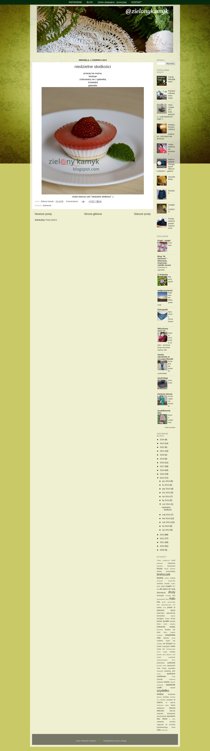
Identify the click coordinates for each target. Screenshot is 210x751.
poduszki (171, 663)
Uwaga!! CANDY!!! (171, 208)
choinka (160, 583)
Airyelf (99, 741)
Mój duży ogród (170, 279)
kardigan (160, 618)
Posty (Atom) (51, 220)
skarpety (167, 671)
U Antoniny (163, 274)
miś (158, 637)
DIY (174, 586)
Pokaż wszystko (170, 427)
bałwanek (171, 563)
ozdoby (172, 652)
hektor (159, 607)
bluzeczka (171, 566)
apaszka (160, 563)
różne (164, 668)
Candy (172, 578)
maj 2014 (166, 515)
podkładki (172, 657)
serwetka (171, 668)
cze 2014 (166, 504)
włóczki (172, 711)
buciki (167, 578)
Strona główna (93, 213)
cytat (163, 586)
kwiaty (172, 627)
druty (171, 592)
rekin (164, 665)
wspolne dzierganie (166, 713)
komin (159, 621)
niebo (172, 646)
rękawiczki (171, 665)
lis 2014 (166, 485)
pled (164, 654)
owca (158, 652)
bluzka (160, 568)
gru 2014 (166, 481)
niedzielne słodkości (93, 66)
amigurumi (166, 560)
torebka (166, 697)
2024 (162, 439)
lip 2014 (166, 500)
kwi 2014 (166, 518)
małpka (172, 632)
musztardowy (171, 178)
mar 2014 (166, 522)
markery (160, 635)
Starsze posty (142, 213)
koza (158, 624)
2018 (162, 462)
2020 (162, 455)
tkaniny (159, 697)
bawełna (160, 566)
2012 (162, 538)
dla (158, 589)
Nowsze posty (43, 213)
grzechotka (171, 602)
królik (165, 624)
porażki (159, 665)
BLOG (90, 2)
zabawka (160, 722)
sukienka (172, 679)
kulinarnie (47, 205)
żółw (159, 730)
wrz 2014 (166, 492)
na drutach (167, 643)
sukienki (160, 682)
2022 (162, 447)
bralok (159, 571)
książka (172, 624)
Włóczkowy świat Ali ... (163, 330)
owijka (165, 652)
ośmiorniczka (170, 649)
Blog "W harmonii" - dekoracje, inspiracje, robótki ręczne (164, 260)
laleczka (160, 629)
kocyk (173, 618)
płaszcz (169, 654)
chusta (167, 583)
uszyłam (169, 700)
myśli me (170, 641)
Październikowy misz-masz (171, 94)
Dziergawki (163, 309)
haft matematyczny (164, 605)
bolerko (172, 569)
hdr (174, 605)
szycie (172, 688)
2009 (162, 550)
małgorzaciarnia (165, 290)
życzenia (164, 730)
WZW (164, 719)
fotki (172, 598)
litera (165, 632)
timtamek (171, 694)
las (174, 630)
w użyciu (170, 702)
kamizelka (161, 616)
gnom (164, 602)
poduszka (160, 663)
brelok (160, 577)
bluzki (166, 569)
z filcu (172, 719)
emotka (168, 595)
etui (173, 595)
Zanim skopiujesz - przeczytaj (112, 2)
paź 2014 (166, 489)
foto (158, 602)
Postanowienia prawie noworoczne (171, 223)
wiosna (172, 708)
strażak (160, 679)
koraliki (166, 621)
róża (158, 668)
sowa (158, 674)
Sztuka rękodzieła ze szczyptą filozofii (165, 357)
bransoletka (170, 571)
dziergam (160, 595)
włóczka (160, 711)
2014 (162, 478)
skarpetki (160, 671)
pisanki (159, 654)
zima (173, 727)
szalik (159, 687)
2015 (162, 474)
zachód (172, 722)
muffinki (160, 641)
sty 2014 (166, 530)
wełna (173, 705)
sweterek (170, 684)
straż (173, 676)
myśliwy (159, 643)
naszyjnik (166, 646)
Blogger (130, 741)
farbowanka (161, 599)
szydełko (163, 690)
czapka (168, 586)
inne (164, 607)
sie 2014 (166, 496)
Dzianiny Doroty (165, 394)
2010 (162, 546)
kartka (167, 618)
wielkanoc (161, 708)
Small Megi (163, 378)
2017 (162, 466)
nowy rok (161, 649)
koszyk (172, 621)
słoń (173, 671)
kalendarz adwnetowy (166, 613)
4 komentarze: (72, 201)
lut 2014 (166, 526)
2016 (162, 470)
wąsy (167, 705)
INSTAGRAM (75, 2)
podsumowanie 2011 (166, 660)
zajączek (160, 724)
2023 (162, 443)
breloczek (163, 574)
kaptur (173, 616)
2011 (162, 542)
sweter (167, 682)
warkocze (160, 705)
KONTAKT (136, 2)
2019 (162, 459)
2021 (162, 451)
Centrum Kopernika (166, 581)
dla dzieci (163, 589)
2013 (162, 535)
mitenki (166, 638)
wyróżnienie (161, 716)
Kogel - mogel (164, 240)
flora (167, 599)
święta (160, 694)
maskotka (170, 635)
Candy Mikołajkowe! (171, 79)
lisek (158, 632)
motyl (173, 638)
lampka (168, 630)
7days (159, 560)
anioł (173, 560)
